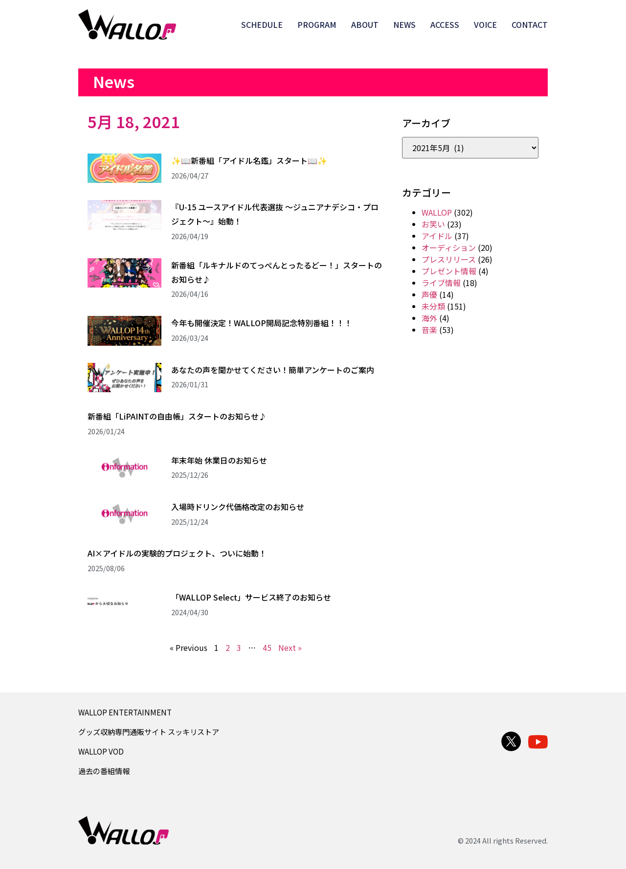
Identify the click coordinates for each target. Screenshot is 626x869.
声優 (429, 294)
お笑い (433, 224)
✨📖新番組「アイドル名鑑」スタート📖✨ (249, 160)
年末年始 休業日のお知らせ (219, 460)
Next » (290, 647)
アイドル (437, 236)
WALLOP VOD (101, 751)
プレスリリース (449, 259)
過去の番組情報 (104, 771)
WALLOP (437, 212)
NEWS (404, 24)
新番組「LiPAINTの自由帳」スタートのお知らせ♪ (177, 416)
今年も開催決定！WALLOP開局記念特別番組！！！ (261, 323)
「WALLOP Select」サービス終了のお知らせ (251, 597)
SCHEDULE (262, 24)
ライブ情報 (441, 283)
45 (267, 647)
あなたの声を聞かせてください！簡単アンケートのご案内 (272, 370)
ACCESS (444, 24)
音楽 (429, 329)
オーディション (449, 247)
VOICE (485, 24)
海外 (429, 318)
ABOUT (365, 24)
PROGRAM (316, 24)
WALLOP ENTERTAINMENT (125, 712)
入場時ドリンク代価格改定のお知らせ (237, 506)
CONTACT (530, 24)
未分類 (433, 306)
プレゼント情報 (449, 271)
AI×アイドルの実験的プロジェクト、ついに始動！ (177, 553)
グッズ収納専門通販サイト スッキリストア (148, 731)
